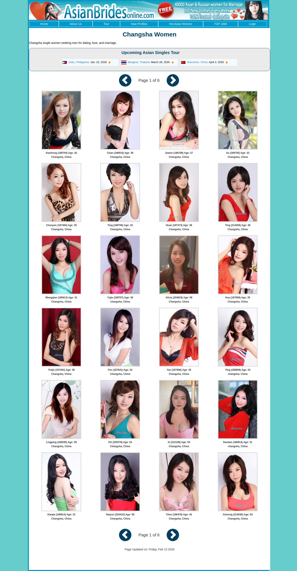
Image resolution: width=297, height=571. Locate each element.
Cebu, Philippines (78, 62)
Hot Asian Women (180, 24)
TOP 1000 (220, 24)
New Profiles (139, 24)
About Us (76, 24)
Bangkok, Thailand (139, 62)
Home (44, 24)
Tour (106, 24)
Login (252, 24)
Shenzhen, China (197, 62)
